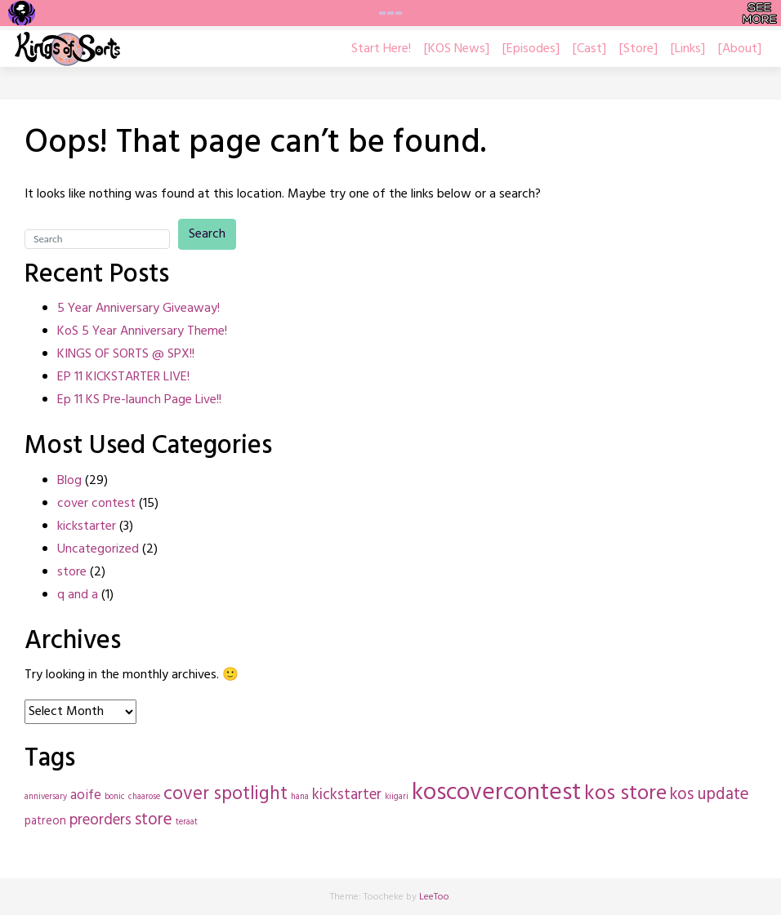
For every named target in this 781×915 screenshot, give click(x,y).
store (72, 572)
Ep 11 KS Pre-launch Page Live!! (139, 400)
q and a (77, 595)
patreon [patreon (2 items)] (45, 821)
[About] (739, 49)
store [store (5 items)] (153, 819)
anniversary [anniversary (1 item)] (46, 797)
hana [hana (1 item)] (300, 797)
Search (207, 234)
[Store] (638, 49)
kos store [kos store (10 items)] (625, 794)
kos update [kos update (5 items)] (709, 794)
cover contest (96, 503)
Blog (69, 480)
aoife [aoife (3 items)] (85, 795)
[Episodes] (531, 49)
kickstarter (86, 526)
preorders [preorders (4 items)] (100, 820)
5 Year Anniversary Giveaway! (138, 308)
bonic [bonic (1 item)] (115, 797)
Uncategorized (98, 549)
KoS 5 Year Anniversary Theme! (142, 331)
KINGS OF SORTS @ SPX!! (125, 354)
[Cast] (589, 49)
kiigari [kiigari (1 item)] (396, 797)
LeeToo (434, 897)
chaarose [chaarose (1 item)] (144, 797)
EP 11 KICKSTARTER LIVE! (123, 377)
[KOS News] (456, 49)
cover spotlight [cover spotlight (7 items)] (225, 795)
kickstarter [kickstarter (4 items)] (347, 795)
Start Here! (381, 49)
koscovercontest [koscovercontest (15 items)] (496, 793)
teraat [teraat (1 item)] (187, 822)
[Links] (688, 49)
